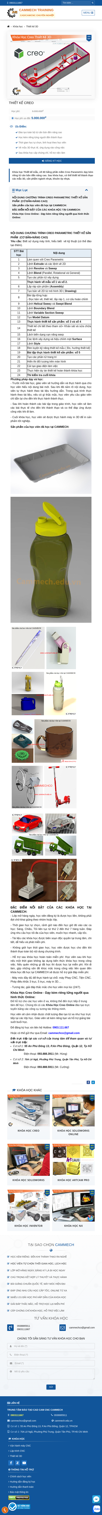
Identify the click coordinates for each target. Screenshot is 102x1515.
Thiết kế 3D (32, 26)
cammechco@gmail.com (82, 1327)
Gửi (51, 1387)
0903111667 (15, 3)
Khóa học (18, 26)
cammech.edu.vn (63, 1420)
